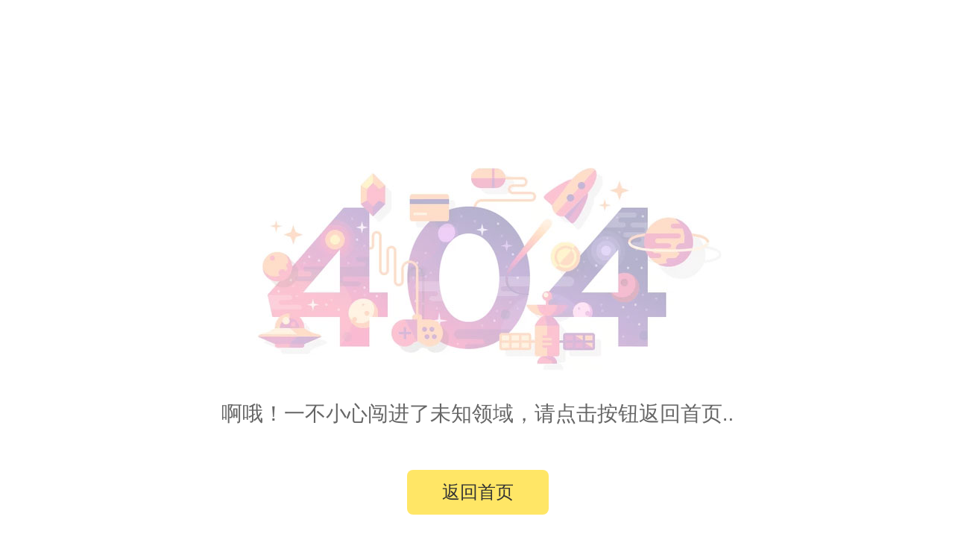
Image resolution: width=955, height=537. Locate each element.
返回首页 (478, 492)
